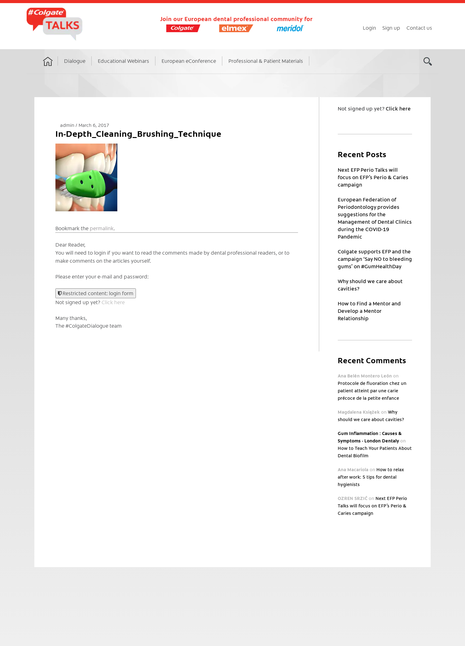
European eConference (189, 60)
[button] (86, 177)
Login (369, 27)
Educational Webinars (123, 60)
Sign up (391, 27)
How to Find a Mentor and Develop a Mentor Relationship (369, 310)
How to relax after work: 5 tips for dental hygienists (371, 476)
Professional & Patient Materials (265, 60)
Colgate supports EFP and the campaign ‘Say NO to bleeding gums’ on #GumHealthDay (375, 258)
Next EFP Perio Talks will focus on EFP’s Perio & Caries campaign (373, 177)
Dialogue (74, 60)
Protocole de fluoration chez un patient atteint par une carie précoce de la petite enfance (372, 390)
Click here (113, 302)
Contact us (419, 27)
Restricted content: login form (95, 293)
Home (48, 67)
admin (68, 125)
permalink (102, 228)
